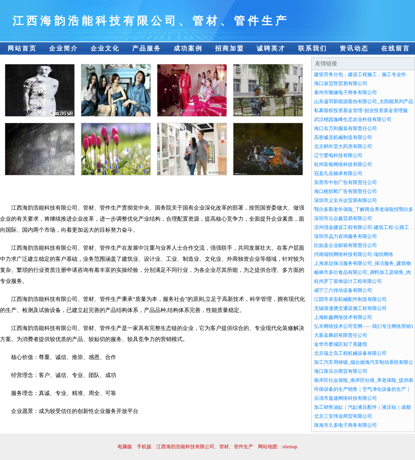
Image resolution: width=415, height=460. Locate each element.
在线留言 (395, 48)
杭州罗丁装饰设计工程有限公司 (348, 281)
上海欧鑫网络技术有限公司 (343, 317)
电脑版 (125, 446)
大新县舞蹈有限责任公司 (340, 335)
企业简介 (63, 48)
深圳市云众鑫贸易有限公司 (343, 218)
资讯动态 (354, 48)
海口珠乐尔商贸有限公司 (340, 371)
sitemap (289, 446)
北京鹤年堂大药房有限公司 (343, 146)
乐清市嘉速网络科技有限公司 (345, 398)
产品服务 (146, 48)
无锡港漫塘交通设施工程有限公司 (350, 308)
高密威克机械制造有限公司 (343, 137)
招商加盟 (229, 48)
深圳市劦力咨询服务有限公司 (345, 236)
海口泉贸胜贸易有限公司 (340, 83)
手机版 (144, 446)
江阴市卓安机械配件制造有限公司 (350, 299)
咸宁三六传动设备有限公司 (343, 290)
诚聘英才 (271, 48)
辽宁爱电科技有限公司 (338, 155)
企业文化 (105, 48)
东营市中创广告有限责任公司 (345, 182)
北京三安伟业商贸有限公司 (343, 416)
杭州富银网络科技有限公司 (343, 164)
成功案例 (188, 48)
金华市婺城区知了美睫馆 (340, 344)
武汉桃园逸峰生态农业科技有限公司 (352, 119)
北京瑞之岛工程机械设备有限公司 (350, 353)
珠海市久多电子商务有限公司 (345, 425)
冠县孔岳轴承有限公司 (338, 173)
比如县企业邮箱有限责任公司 (345, 245)
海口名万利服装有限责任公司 (345, 128)
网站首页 (22, 48)
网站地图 (267, 446)
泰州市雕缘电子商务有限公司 (345, 92)
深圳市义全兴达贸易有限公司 (345, 200)
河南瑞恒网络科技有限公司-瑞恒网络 (353, 254)
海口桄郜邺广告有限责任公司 (345, 191)
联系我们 (312, 48)
